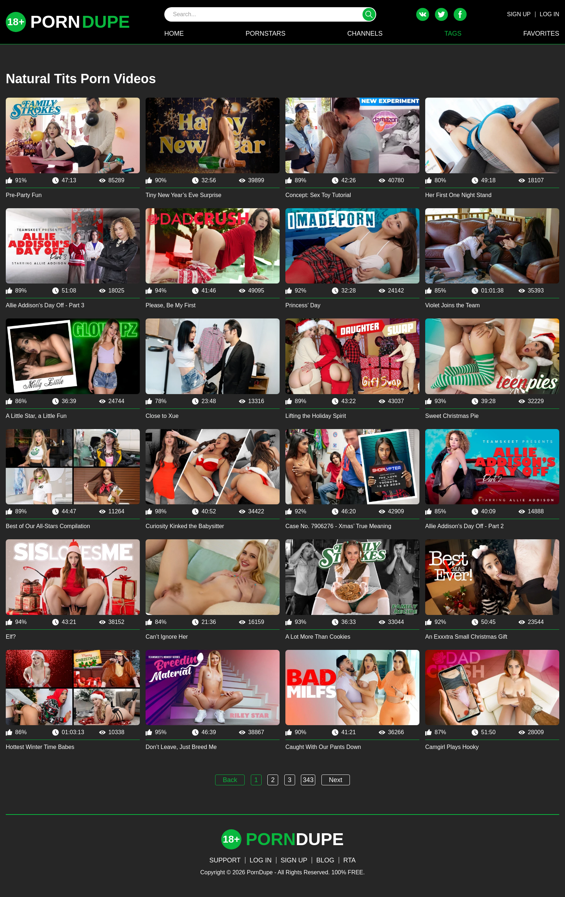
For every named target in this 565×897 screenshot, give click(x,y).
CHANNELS (365, 33)
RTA (349, 860)
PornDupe (260, 872)
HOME (174, 33)
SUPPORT (225, 860)
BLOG (325, 860)
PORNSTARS (265, 33)
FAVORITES (541, 33)
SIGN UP (519, 14)
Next (335, 780)
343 (308, 780)
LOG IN (549, 14)
